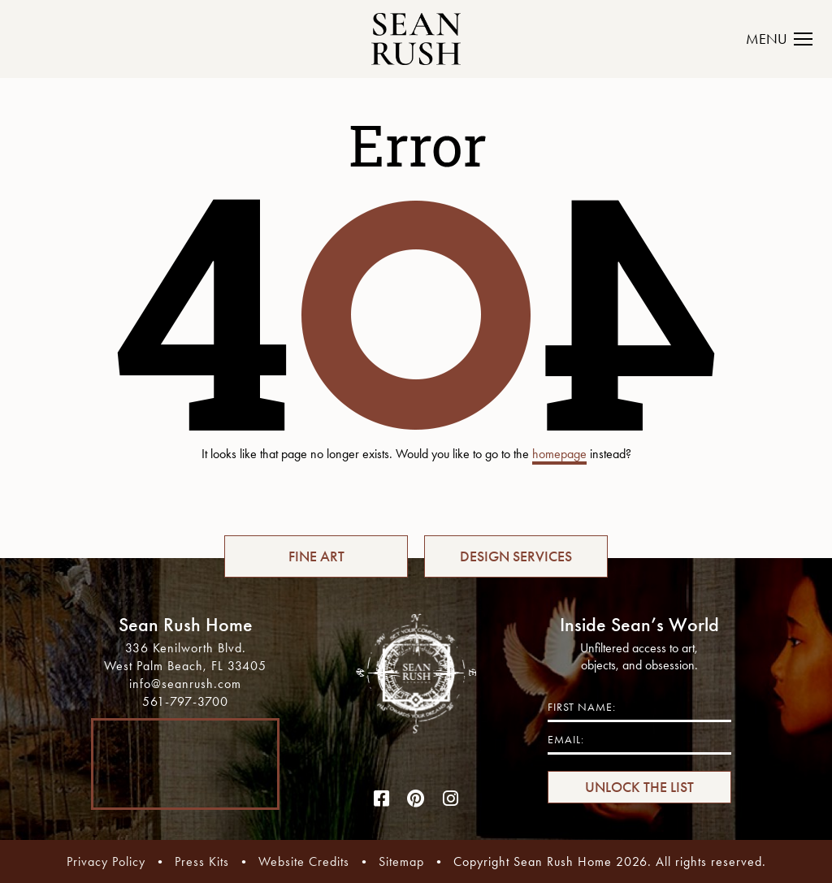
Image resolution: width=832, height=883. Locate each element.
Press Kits (202, 861)
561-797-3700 (185, 701)
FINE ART (316, 556)
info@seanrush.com (185, 683)
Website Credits (303, 861)
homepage (559, 453)
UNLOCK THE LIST (639, 787)
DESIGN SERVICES (516, 556)
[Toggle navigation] (788, 39)
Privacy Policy (106, 861)
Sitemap (401, 861)
